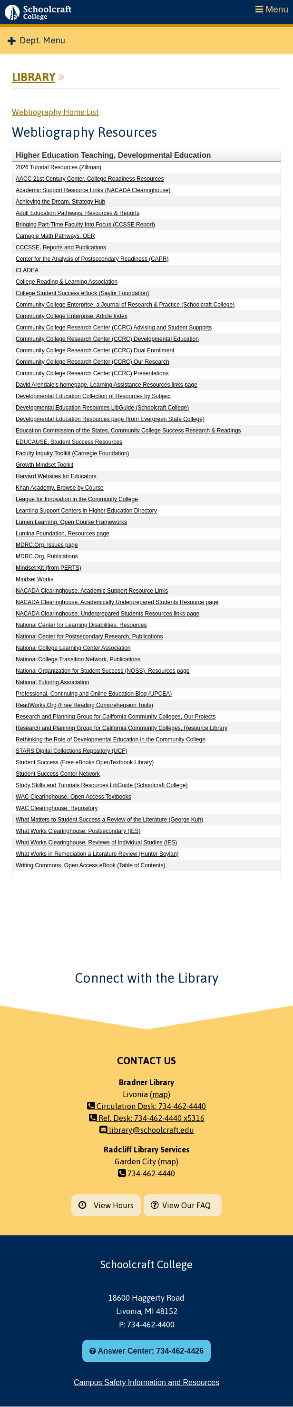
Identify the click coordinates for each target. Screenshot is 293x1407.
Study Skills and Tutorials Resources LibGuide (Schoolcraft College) (102, 785)
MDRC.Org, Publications (47, 556)
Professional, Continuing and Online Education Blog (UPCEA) (94, 693)
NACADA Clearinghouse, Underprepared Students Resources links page (107, 613)
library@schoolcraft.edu (146, 1130)
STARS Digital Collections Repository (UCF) (71, 751)
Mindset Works (34, 579)
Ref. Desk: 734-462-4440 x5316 (147, 1118)
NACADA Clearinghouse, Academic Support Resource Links (92, 590)
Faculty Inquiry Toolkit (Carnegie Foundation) (72, 453)
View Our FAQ (183, 1205)
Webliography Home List (55, 112)
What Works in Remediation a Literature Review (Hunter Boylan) (97, 854)
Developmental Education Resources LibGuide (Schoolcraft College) (102, 407)
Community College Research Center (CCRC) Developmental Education (107, 339)
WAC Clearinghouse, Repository (57, 808)
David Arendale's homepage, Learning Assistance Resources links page (106, 384)
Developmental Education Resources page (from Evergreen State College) (110, 419)
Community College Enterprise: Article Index (71, 316)
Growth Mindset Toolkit (44, 465)
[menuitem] (146, 40)
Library (33, 77)
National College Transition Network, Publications (78, 659)
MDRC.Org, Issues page (47, 545)
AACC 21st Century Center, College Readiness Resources (90, 178)
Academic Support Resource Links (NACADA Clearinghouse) (93, 190)
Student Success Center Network (58, 773)
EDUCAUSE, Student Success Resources (69, 442)
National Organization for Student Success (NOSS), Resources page (103, 671)
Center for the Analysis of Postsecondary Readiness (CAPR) (92, 259)
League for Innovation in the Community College (77, 499)
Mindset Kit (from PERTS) (48, 568)
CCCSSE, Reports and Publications (61, 247)
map (160, 1094)
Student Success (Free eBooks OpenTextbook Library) (85, 762)
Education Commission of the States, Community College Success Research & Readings (128, 430)
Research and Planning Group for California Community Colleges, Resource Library (121, 728)
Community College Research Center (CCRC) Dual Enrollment (95, 350)
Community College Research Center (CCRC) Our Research (92, 362)
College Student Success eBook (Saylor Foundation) (82, 293)
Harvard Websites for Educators (56, 476)
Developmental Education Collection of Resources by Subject (93, 396)
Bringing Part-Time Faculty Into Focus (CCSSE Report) (85, 224)
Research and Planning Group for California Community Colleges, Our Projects (115, 716)
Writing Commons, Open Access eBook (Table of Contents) (91, 865)
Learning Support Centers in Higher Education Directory (86, 510)
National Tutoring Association (52, 682)
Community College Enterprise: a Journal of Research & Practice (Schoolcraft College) (125, 304)
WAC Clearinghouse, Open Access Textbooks (73, 796)
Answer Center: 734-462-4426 (146, 1351)
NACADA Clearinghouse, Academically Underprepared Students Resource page (117, 602)
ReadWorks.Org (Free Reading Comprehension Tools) (84, 705)
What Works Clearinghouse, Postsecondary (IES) (78, 831)
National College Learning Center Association (73, 648)
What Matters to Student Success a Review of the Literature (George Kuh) (109, 819)
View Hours (106, 1205)
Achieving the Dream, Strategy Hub (60, 201)
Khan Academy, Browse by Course (60, 487)
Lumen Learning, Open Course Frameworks (71, 522)
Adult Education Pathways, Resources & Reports (77, 213)
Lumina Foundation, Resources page (62, 533)
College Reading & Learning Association (66, 281)
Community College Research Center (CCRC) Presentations (92, 373)
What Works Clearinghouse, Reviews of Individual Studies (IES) (96, 842)
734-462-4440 (146, 1173)
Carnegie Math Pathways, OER (55, 236)
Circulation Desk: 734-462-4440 (146, 1106)
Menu (271, 9)
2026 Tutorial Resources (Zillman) (58, 167)
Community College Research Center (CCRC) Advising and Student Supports (114, 327)
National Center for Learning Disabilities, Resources (81, 625)
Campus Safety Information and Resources (146, 1382)
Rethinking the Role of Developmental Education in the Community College (110, 739)
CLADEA (27, 270)
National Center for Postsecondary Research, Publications (89, 636)
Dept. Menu (36, 40)
